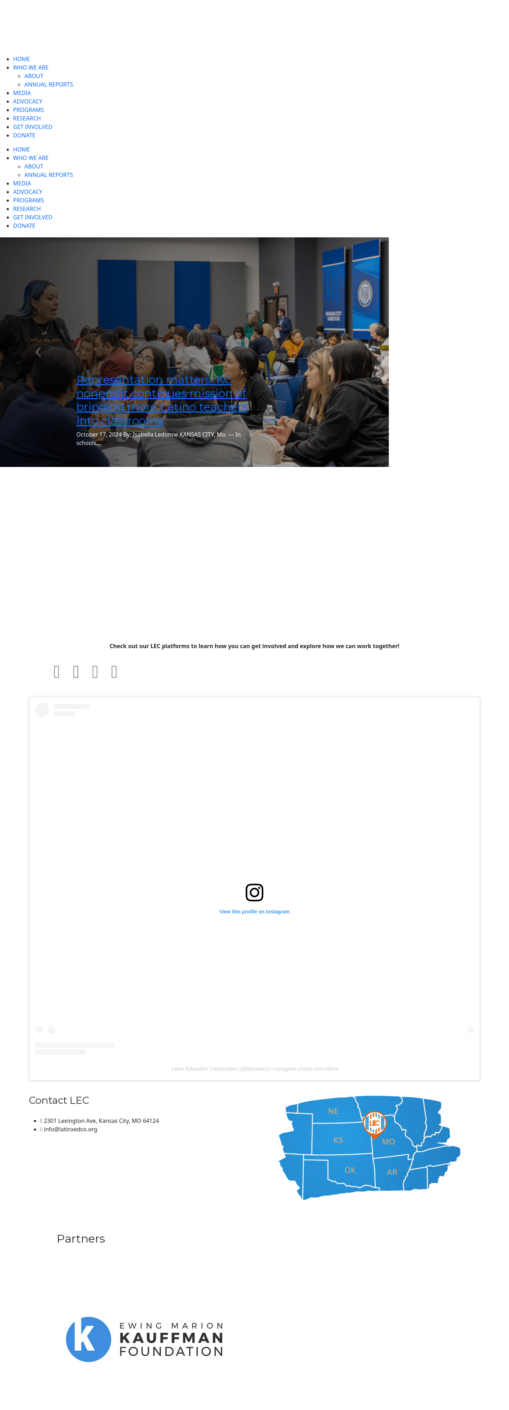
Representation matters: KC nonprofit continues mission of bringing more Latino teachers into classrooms (161, 400)
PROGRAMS (28, 110)
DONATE (24, 135)
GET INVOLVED (32, 127)
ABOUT (33, 76)
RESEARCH (27, 118)
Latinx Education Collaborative (204, 1069)
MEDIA (22, 93)
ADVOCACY (27, 101)
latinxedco (257, 1069)
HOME (21, 59)
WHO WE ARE (30, 67)
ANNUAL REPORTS (48, 84)
